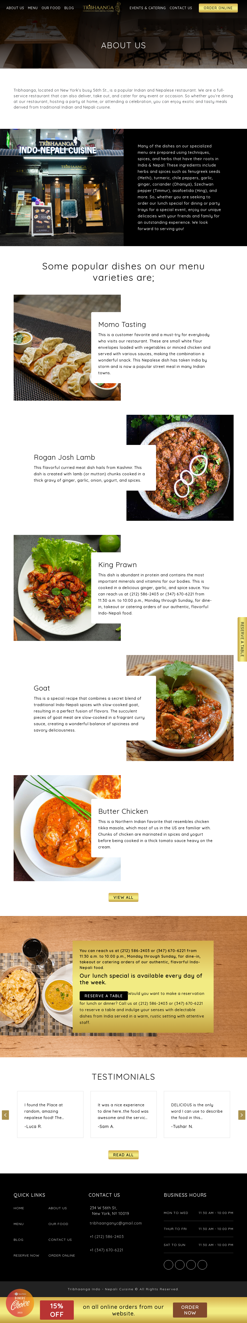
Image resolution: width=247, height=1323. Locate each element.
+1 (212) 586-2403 (107, 1236)
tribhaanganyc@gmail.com (116, 1223)
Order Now (190, 1310)
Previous (5, 1115)
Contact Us (181, 8)
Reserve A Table (242, 639)
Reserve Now (26, 1255)
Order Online (218, 8)
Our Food (51, 8)
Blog (69, 8)
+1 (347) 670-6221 (106, 1250)
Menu (33, 8)
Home (19, 1208)
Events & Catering (148, 8)
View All (123, 897)
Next (241, 1115)
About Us (15, 8)
